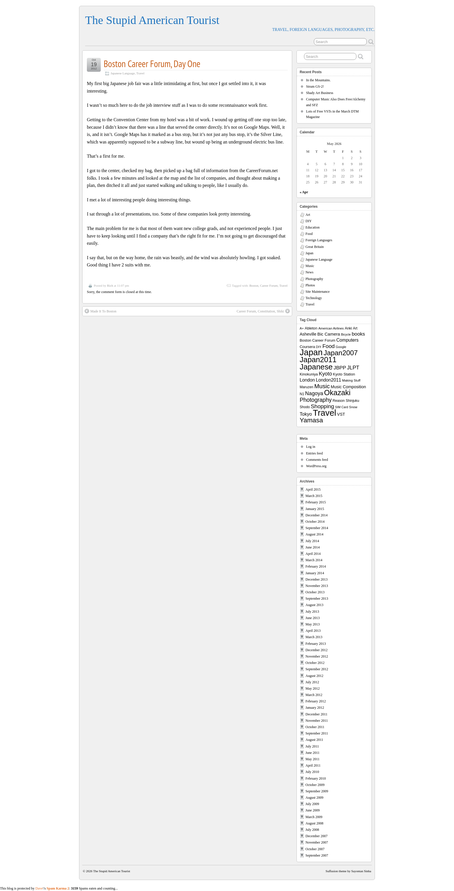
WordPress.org (316, 466)
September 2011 (316, 733)
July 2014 (312, 541)
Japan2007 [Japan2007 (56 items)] (340, 353)
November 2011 (316, 721)
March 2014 (313, 560)
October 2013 (315, 592)
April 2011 (313, 765)
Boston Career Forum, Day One (152, 64)
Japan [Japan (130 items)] (311, 352)
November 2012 (316, 656)
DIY (308, 221)
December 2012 (316, 650)
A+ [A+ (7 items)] (302, 328)
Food (309, 234)
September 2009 (316, 791)
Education (312, 227)
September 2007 (316, 855)
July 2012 (312, 682)
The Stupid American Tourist (152, 20)
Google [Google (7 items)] (341, 347)
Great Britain (314, 247)
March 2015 (313, 496)
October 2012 (315, 663)
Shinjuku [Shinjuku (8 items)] (352, 401)
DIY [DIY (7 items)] (318, 347)
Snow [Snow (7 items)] (353, 407)
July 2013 (312, 612)
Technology (313, 298)
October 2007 (315, 849)
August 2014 (314, 534)
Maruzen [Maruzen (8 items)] (306, 387)
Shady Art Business (319, 93)
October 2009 (315, 785)
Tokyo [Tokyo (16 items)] (306, 414)
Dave (39, 888)
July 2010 (312, 772)
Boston (253, 285)
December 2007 (316, 836)
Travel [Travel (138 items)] (324, 412)
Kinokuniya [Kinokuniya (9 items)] (309, 374)
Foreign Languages (318, 240)
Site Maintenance (317, 292)
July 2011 (312, 746)
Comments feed (317, 460)
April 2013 (313, 631)
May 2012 (312, 688)
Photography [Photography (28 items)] (316, 400)
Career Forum (269, 285)
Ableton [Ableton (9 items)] (311, 328)
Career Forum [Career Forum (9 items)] (323, 340)
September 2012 (316, 669)
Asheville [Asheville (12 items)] (308, 334)
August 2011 (314, 740)
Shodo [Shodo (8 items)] (305, 407)
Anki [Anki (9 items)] (348, 328)
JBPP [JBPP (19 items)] (340, 368)
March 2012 (313, 695)
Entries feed (314, 453)
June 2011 (312, 753)
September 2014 (316, 528)
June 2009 (312, 810)
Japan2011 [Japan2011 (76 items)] (318, 360)
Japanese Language (123, 73)
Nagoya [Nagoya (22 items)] (314, 393)
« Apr (304, 192)
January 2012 (314, 708)
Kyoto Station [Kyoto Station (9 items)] (344, 374)
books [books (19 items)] (358, 334)
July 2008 (312, 830)
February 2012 (315, 701)
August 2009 (314, 798)
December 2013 (316, 579)
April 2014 (313, 554)
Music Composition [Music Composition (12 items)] (348, 386)
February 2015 (315, 502)
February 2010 (315, 778)
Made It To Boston (100, 311)
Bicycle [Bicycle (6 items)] (346, 334)
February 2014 (315, 566)
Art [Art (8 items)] (355, 328)
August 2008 (314, 823)
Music (309, 266)
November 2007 (316, 842)
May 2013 (312, 624)
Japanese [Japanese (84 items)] (316, 366)
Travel (140, 73)
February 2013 (315, 644)
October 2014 (315, 522)
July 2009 (312, 804)
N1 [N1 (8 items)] (302, 394)
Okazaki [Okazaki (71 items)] (337, 393)
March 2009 (313, 817)
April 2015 (313, 489)
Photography (314, 279)
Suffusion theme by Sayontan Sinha (348, 871)
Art (307, 215)
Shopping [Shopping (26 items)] (322, 406)
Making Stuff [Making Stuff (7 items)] (351, 380)
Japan (309, 253)
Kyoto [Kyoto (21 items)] (325, 374)
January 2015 (314, 509)
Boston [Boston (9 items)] (305, 340)
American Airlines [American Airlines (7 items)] (331, 328)
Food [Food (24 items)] (328, 346)
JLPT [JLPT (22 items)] (353, 368)
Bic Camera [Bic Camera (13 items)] (328, 334)
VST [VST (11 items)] (341, 414)
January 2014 (314, 573)
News (309, 272)
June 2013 (312, 618)
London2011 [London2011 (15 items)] (328, 380)
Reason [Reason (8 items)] (339, 401)
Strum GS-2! (315, 86)
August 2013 (314, 605)
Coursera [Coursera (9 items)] (307, 347)
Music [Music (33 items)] (322, 386)
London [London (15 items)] (307, 380)
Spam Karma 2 (58, 888)
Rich (110, 285)
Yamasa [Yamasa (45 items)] (311, 420)
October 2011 (314, 727)
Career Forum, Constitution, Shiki (263, 311)
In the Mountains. (318, 80)
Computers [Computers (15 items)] (347, 340)
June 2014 (312, 547)
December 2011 (316, 714)
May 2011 (312, 759)
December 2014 (316, 515)
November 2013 (316, 586)
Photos (310, 285)
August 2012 (314, 676)
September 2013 (316, 599)
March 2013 (313, 637)
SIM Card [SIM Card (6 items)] (341, 407)
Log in (310, 447)
